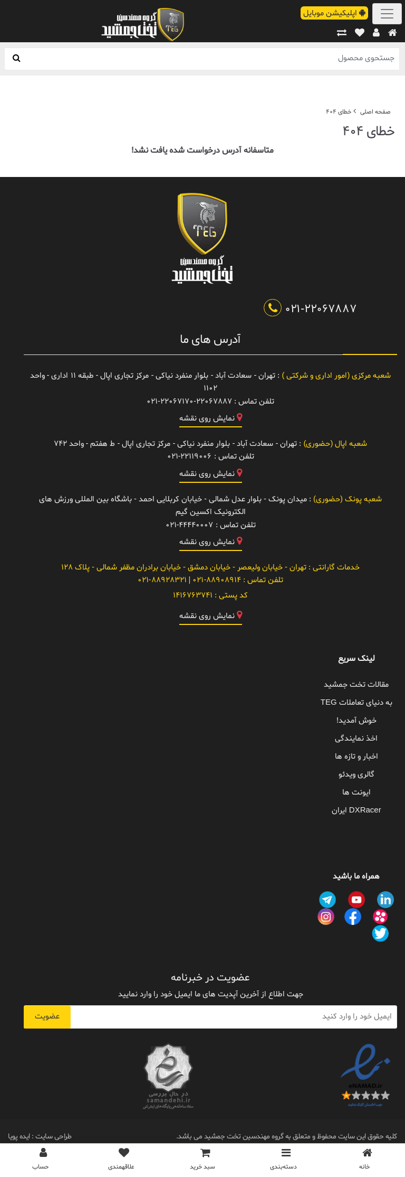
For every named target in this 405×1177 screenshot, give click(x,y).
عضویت (47, 1016)
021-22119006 (189, 456)
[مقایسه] (341, 33)
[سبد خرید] (202, 1161)
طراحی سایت (53, 1137)
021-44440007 (190, 525)
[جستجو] (16, 58)
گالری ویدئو (356, 774)
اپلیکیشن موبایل (334, 13)
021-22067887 (310, 309)
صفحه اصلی (375, 112)
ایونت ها (356, 792)
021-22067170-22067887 (189, 401)
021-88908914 (215, 580)
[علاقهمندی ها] (359, 33)
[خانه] (392, 33)
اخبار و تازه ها (356, 756)
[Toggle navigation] (387, 13)
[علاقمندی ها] (121, 1161)
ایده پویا (19, 1137)
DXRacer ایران (356, 810)
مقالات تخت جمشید (356, 684)
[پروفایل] (376, 33)
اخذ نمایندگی (356, 738)
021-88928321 (162, 580)
